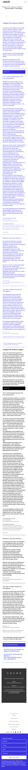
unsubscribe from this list (14, 721)
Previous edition (9, 8)
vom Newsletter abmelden (13, 692)
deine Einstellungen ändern (15, 691)
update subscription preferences (14, 724)
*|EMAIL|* (14, 715)
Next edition (18, 8)
